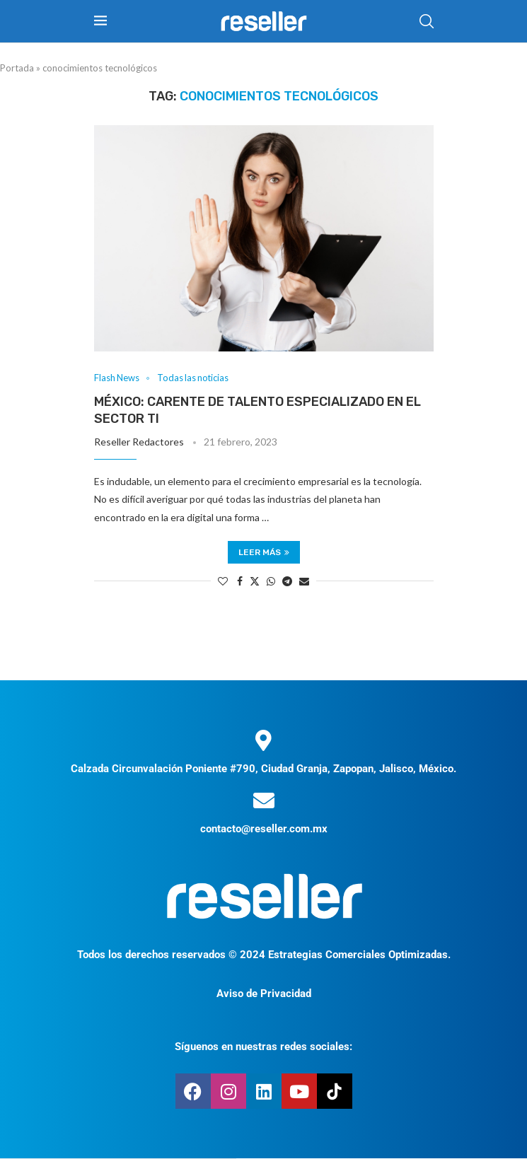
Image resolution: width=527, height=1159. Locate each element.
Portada (17, 68)
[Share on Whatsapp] (271, 581)
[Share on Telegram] (287, 581)
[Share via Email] (304, 581)
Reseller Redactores (139, 442)
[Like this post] (223, 581)
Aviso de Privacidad (263, 994)
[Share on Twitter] (255, 581)
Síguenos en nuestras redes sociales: (263, 1047)
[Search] (426, 21)
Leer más (263, 552)
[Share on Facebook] (240, 581)
